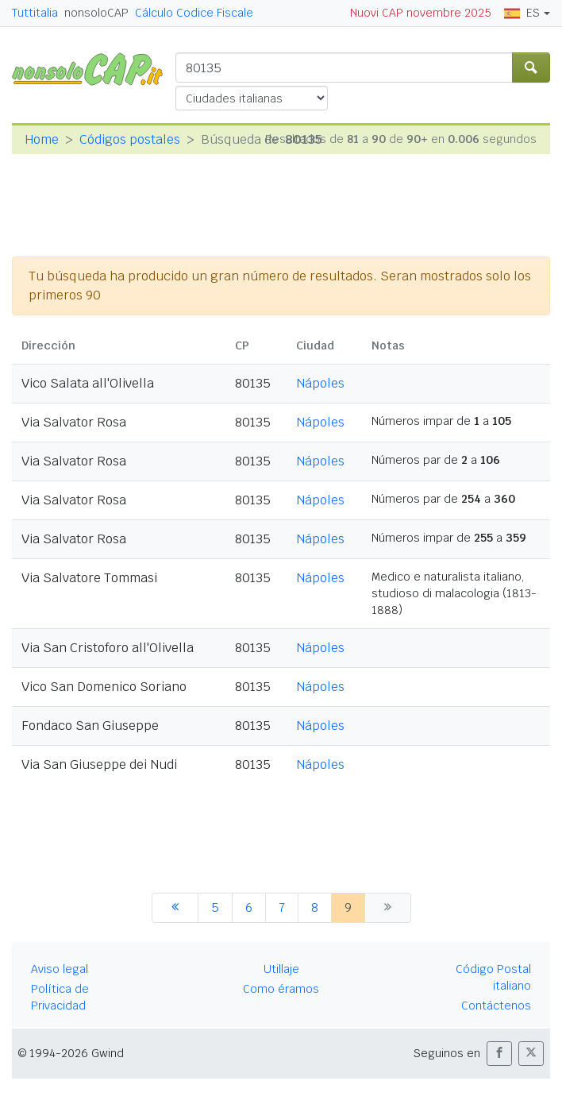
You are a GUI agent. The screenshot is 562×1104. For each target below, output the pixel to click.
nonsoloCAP (96, 13)
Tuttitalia (35, 13)
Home (42, 139)
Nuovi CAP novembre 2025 (420, 13)
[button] (499, 1053)
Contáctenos (496, 1005)
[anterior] (175, 908)
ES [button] (522, 13)
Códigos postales (129, 139)
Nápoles (320, 383)
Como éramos (281, 989)
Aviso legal (59, 969)
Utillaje (281, 969)
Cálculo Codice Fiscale (194, 13)
